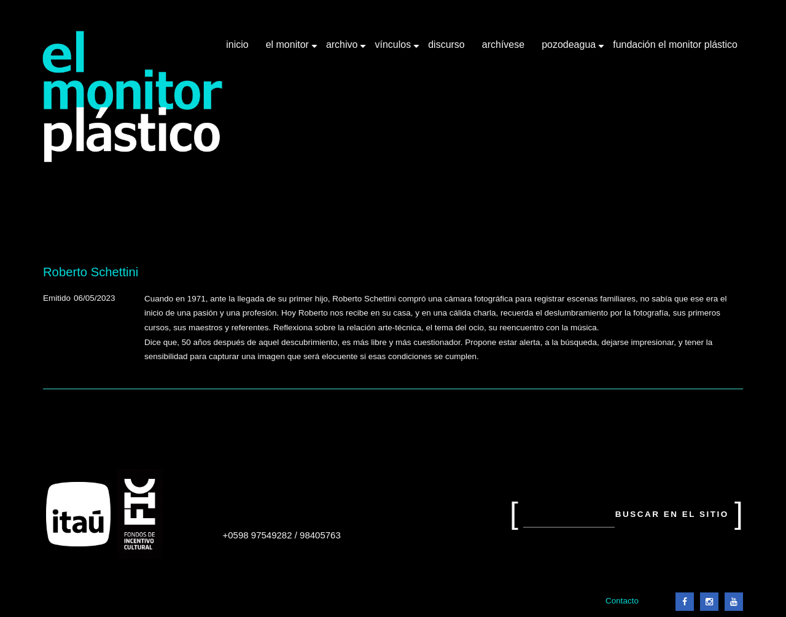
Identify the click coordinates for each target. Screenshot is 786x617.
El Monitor (288, 49)
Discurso (446, 44)
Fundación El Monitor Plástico (675, 44)
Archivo (343, 49)
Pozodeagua (570, 49)
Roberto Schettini (90, 272)
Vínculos (394, 49)
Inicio (237, 44)
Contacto (622, 600)
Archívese (503, 44)
